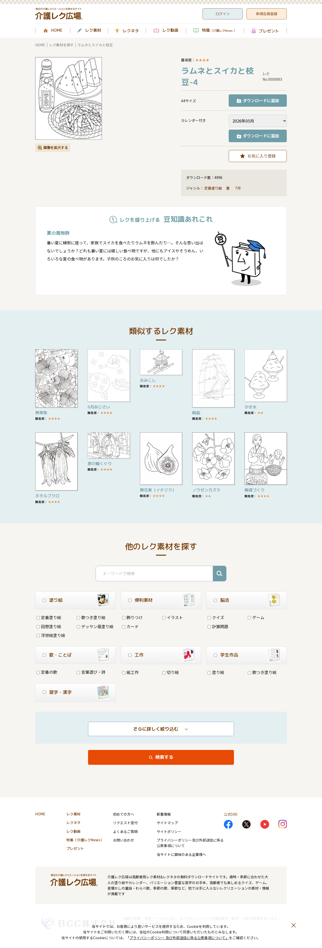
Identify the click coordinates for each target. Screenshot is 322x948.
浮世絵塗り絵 (50, 635)
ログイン (223, 13)
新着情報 (164, 814)
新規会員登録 (266, 13)
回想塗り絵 (48, 626)
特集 (219, 30)
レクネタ (131, 30)
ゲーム (256, 617)
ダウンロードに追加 (261, 100)
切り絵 (170, 672)
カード (130, 626)
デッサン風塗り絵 (95, 626)
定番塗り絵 (213, 188)
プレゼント (269, 30)
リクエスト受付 (125, 822)
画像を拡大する (55, 147)
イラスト (172, 617)
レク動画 (170, 30)
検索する (164, 757)
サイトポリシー (169, 831)
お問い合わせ (123, 840)
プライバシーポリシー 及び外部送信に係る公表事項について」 (179, 937)
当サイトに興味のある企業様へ (181, 854)
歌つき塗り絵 (91, 617)
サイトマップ (167, 822)
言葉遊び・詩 (91, 672)
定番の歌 (46, 672)
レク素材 (93, 30)
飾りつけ (132, 617)
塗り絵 (216, 672)
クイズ (216, 617)
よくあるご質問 (125, 831)
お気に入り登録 (262, 156)
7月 (238, 188)
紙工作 (130, 672)
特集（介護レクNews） (85, 840)
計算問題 (218, 626)
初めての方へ (123, 814)
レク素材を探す (61, 44)
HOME (56, 30)
